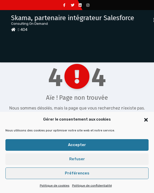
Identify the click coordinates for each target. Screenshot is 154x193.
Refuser (77, 159)
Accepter (77, 144)
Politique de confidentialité (92, 185)
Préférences (77, 173)
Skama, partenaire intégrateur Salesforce (72, 18)
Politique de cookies (55, 185)
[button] (146, 119)
